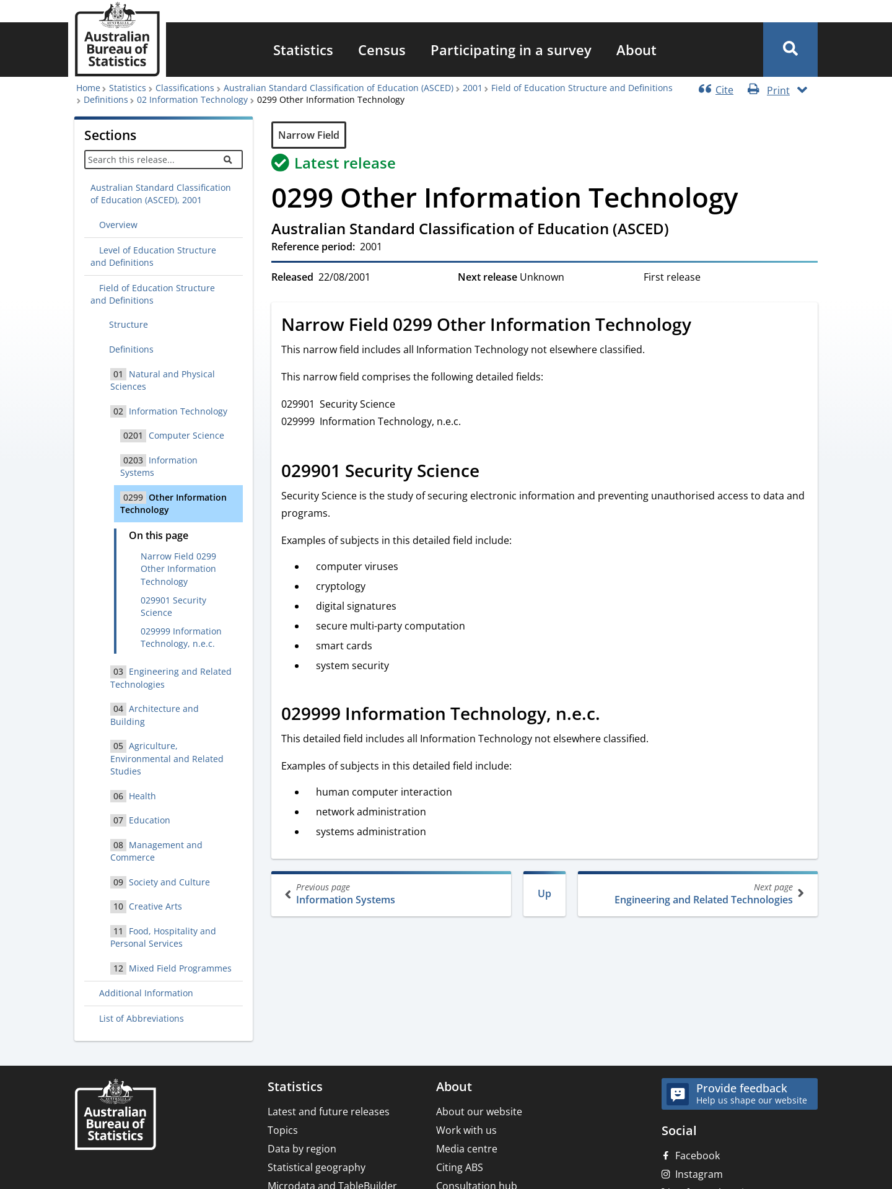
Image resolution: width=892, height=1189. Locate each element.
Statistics (303, 49)
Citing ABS (459, 1167)
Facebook (697, 1155)
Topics (283, 1130)
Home (88, 88)
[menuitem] (303, 49)
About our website (479, 1111)
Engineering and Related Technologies (696, 893)
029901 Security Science (173, 606)
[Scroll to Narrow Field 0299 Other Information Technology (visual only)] (705, 326)
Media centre (466, 1149)
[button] (790, 49)
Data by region (302, 1149)
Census (382, 49)
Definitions (106, 99)
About (636, 49)
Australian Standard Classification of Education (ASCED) (338, 88)
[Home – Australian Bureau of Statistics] (115, 1115)
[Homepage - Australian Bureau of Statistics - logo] (117, 39)
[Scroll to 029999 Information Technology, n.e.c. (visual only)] (614, 715)
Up (544, 893)
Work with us (466, 1130)
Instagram (699, 1174)
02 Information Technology (192, 99)
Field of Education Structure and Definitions (582, 88)
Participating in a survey (511, 49)
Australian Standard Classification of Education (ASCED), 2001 (160, 194)
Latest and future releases (329, 1111)
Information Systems (392, 893)
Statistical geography (316, 1167)
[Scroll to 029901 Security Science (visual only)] (493, 472)
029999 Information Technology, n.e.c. (181, 637)
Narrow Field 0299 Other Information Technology (178, 568)
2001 (473, 88)
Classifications (184, 88)
